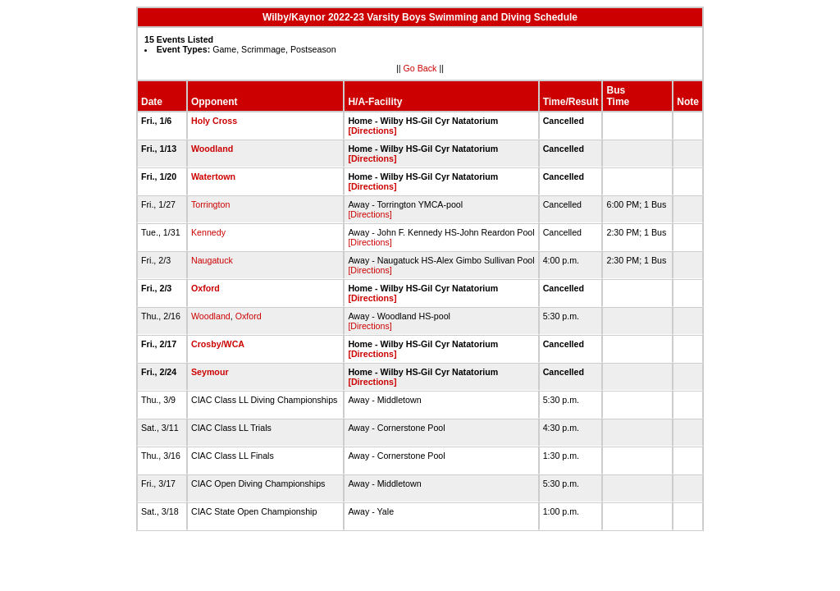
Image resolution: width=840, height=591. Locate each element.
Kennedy (208, 232)
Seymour (210, 372)
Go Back (420, 68)
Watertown (213, 176)
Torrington (210, 204)
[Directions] (372, 130)
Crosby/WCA (217, 344)
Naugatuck (212, 260)
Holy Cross (214, 121)
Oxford (205, 288)
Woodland (212, 148)
